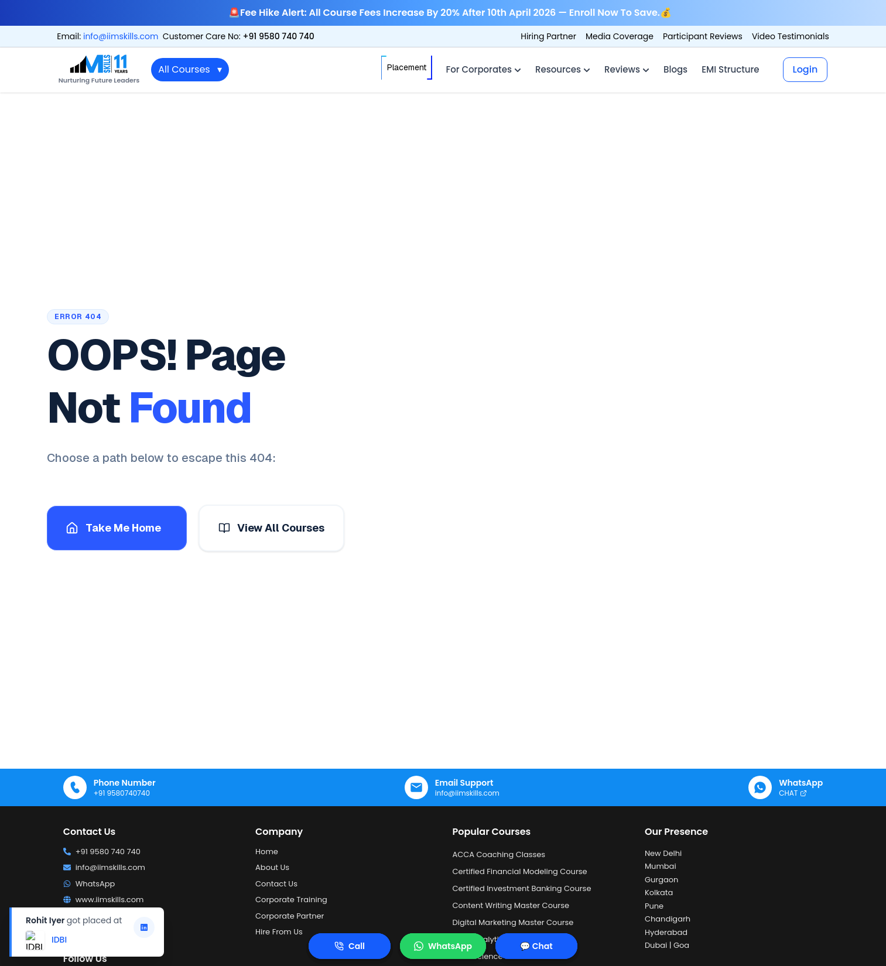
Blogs (675, 69)
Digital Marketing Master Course (513, 922)
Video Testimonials (790, 36)
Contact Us (276, 883)
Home (266, 851)
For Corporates (483, 69)
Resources (562, 69)
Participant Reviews (703, 36)
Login (805, 69)
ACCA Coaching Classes (499, 854)
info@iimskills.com (120, 36)
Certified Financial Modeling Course (520, 871)
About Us (272, 867)
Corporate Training (291, 899)
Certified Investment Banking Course (522, 888)
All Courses (189, 70)
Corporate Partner (289, 916)
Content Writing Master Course (511, 905)
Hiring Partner (548, 36)
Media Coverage (620, 36)
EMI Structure (730, 69)
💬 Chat (536, 946)
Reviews (626, 69)
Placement (406, 68)
